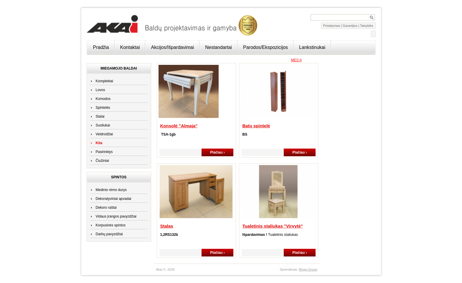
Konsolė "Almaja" (179, 125)
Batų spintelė (256, 125)
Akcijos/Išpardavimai (172, 47)
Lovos (100, 90)
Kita (99, 143)
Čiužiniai (102, 161)
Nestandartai (218, 47)
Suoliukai (103, 125)
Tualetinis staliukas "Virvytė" (272, 225)
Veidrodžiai (104, 134)
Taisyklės (366, 25)
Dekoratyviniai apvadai (113, 199)
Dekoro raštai (106, 207)
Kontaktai (130, 47)
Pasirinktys (104, 152)
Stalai (100, 116)
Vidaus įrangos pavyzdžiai (116, 216)
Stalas (166, 225)
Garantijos (350, 25)
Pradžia (101, 47)
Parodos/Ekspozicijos (265, 47)
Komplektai (104, 81)
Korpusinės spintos (111, 225)
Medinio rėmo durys (111, 190)
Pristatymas (331, 25)
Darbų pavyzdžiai (109, 234)
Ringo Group (308, 269)
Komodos (103, 99)
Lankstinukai (312, 47)
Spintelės (103, 108)
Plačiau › (217, 152)
